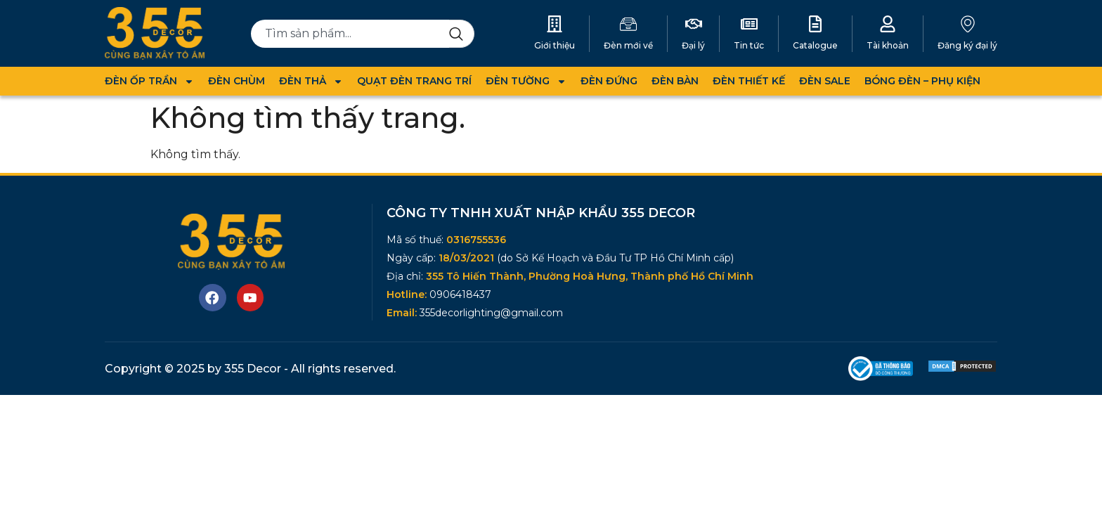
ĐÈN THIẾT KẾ (749, 80)
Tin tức (749, 45)
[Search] (461, 34)
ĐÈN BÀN (675, 80)
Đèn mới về (628, 45)
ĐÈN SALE (824, 80)
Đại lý (693, 45)
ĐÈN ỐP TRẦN (149, 81)
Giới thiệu (554, 45)
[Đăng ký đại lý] (967, 23)
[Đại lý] (693, 23)
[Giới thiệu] (554, 23)
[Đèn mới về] (628, 23)
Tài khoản (888, 45)
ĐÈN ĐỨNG (609, 80)
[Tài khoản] (887, 23)
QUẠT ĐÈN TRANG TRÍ (414, 80)
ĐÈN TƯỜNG (526, 81)
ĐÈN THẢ (311, 81)
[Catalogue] (815, 23)
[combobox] (350, 34)
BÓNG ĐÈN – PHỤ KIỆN (922, 80)
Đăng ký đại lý (967, 45)
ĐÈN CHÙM (236, 80)
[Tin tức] (749, 23)
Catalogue (815, 45)
